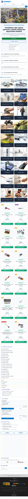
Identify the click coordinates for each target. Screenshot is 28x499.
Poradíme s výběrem (14, 41)
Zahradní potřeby (5, 362)
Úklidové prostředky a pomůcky (7, 376)
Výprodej (3, 387)
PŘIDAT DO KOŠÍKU (7, 223)
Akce (3, 380)
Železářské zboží (5, 357)
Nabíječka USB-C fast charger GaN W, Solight (20, 308)
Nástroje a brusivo (5, 355)
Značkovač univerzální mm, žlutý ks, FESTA (21, 285)
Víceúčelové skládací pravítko (20, 238)
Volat (7, 408)
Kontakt (6, 475)
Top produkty (4, 385)
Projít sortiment (14, 38)
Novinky (3, 383)
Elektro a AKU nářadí (6, 359)
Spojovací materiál (5, 349)
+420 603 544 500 (5, 403)
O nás (9, 475)
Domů (3, 475)
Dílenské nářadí (5, 354)
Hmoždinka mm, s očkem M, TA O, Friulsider (20, 215)
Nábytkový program (5, 372)
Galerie (20, 475)
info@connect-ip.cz (5, 404)
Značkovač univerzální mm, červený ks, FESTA (7, 262)
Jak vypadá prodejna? (5, 395)
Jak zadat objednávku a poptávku (7, 391)
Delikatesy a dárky (5, 377)
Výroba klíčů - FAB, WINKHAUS (7, 392)
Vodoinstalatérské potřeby (7, 367)
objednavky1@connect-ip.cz (6, 414)
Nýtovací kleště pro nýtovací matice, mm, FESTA (20, 332)
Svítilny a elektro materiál (7, 364)
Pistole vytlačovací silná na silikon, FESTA (7, 215)
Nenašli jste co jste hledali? (7, 394)
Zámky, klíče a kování (5, 374)
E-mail (20, 408)
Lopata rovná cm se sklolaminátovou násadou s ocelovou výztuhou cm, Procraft (7, 333)
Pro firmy (17, 475)
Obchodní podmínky (13, 475)
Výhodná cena (4, 382)
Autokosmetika (4, 369)
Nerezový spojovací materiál (7, 350)
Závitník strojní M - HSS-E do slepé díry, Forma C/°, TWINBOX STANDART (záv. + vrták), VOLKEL (7, 308)
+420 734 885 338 (5, 413)
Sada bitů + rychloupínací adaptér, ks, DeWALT (7, 238)
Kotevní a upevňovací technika (7, 352)
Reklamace (23, 475)
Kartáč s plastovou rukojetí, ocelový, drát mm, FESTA (7, 285)
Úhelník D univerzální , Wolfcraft (21, 262)
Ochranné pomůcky (5, 371)
